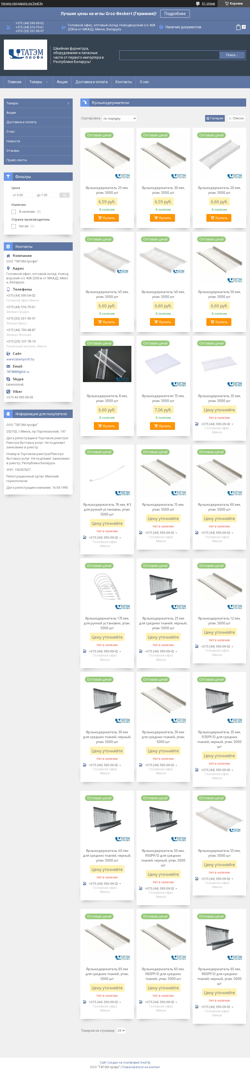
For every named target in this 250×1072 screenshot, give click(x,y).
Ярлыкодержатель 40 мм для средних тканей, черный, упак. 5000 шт (107, 855)
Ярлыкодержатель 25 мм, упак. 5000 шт (107, 190)
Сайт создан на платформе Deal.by (125, 1062)
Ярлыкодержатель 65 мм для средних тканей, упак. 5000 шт (107, 974)
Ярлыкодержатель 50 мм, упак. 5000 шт (219, 294)
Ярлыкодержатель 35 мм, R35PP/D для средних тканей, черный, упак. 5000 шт (219, 739)
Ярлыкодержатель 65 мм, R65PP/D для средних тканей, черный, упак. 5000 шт (219, 976)
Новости (13, 141)
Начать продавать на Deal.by (22, 3)
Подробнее (175, 13)
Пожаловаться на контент (141, 1067)
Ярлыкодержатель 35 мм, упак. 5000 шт (219, 398)
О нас (144, 82)
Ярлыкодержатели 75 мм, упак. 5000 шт (163, 398)
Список (238, 118)
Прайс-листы (16, 160)
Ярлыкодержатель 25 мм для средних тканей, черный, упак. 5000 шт (163, 623)
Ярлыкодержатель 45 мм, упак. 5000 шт (107, 294)
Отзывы (12, 151)
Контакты (124, 82)
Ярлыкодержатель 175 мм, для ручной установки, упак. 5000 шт (107, 623)
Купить (109, 218)
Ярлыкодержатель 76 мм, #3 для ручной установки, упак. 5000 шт (107, 509)
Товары (35, 82)
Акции (62, 82)
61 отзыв (208, 3)
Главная (14, 82)
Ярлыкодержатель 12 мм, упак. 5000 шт (219, 620)
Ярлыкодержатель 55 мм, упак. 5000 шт (219, 852)
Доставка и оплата (92, 82)
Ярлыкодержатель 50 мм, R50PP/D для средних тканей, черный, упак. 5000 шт (163, 857)
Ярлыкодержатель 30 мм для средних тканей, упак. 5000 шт (163, 737)
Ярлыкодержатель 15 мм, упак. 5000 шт (163, 506)
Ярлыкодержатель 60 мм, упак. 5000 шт (219, 506)
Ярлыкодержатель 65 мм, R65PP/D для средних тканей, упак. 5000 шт (163, 974)
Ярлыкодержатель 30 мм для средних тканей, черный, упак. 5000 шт (107, 737)
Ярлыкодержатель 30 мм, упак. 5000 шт (163, 190)
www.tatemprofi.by (20, 359)
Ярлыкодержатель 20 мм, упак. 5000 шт (219, 190)
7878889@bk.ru (17, 372)
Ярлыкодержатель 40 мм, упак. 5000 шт (163, 294)
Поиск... (232, 55)
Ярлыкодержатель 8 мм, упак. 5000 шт (107, 398)
